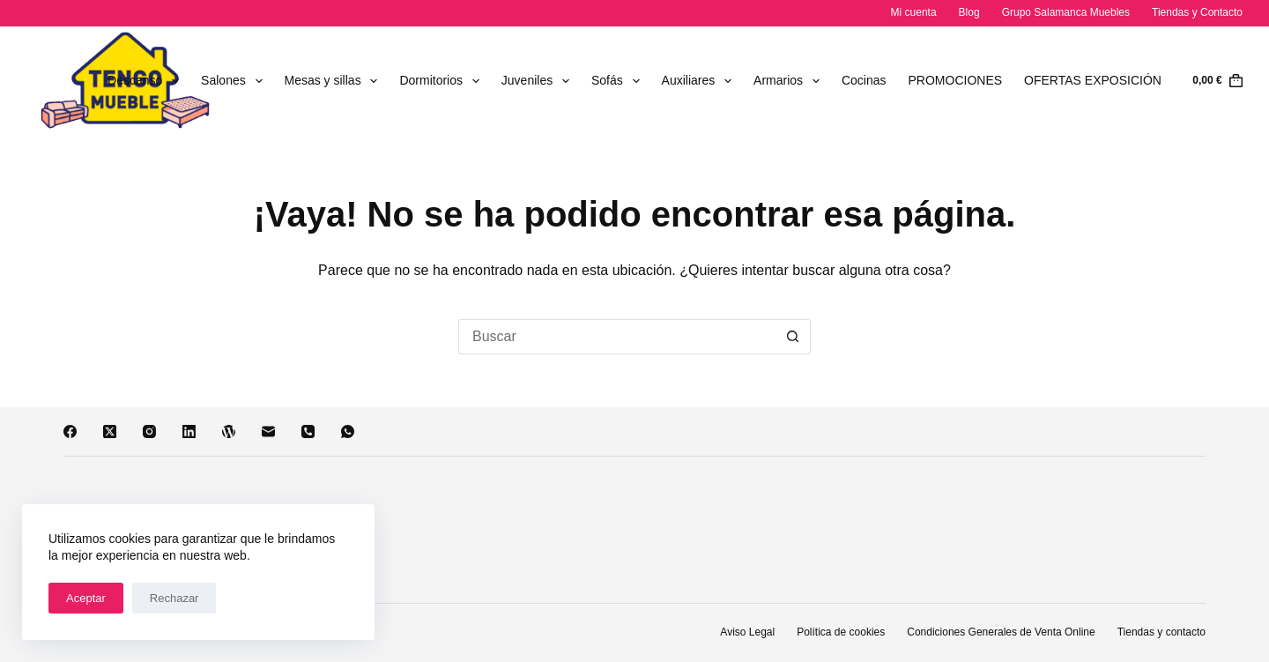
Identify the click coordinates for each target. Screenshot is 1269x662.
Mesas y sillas (335, 81)
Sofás (619, 81)
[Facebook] (70, 431)
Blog (969, 12)
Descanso (147, 81)
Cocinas (864, 80)
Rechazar (174, 598)
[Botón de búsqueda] (793, 336)
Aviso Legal (747, 632)
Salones (235, 81)
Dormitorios (442, 81)
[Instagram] (149, 431)
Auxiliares (700, 81)
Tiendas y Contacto (1197, 12)
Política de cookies (841, 632)
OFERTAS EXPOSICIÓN (1092, 80)
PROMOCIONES (956, 80)
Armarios (790, 81)
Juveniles (538, 81)
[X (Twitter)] (109, 431)
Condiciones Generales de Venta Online (1001, 632)
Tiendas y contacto (1161, 632)
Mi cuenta (914, 12)
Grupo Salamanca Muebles (1066, 12)
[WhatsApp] (347, 431)
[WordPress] (228, 431)
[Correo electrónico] (268, 431)
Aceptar (86, 598)
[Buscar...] (617, 336)
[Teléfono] (308, 431)
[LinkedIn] (189, 431)
